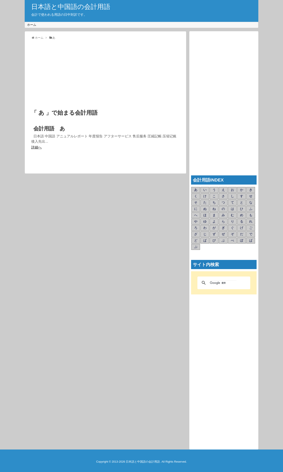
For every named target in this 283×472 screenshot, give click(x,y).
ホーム (31, 24)
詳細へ (36, 147)
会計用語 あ (49, 128)
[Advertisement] (105, 74)
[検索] (223, 282)
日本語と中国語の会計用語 (70, 6)
